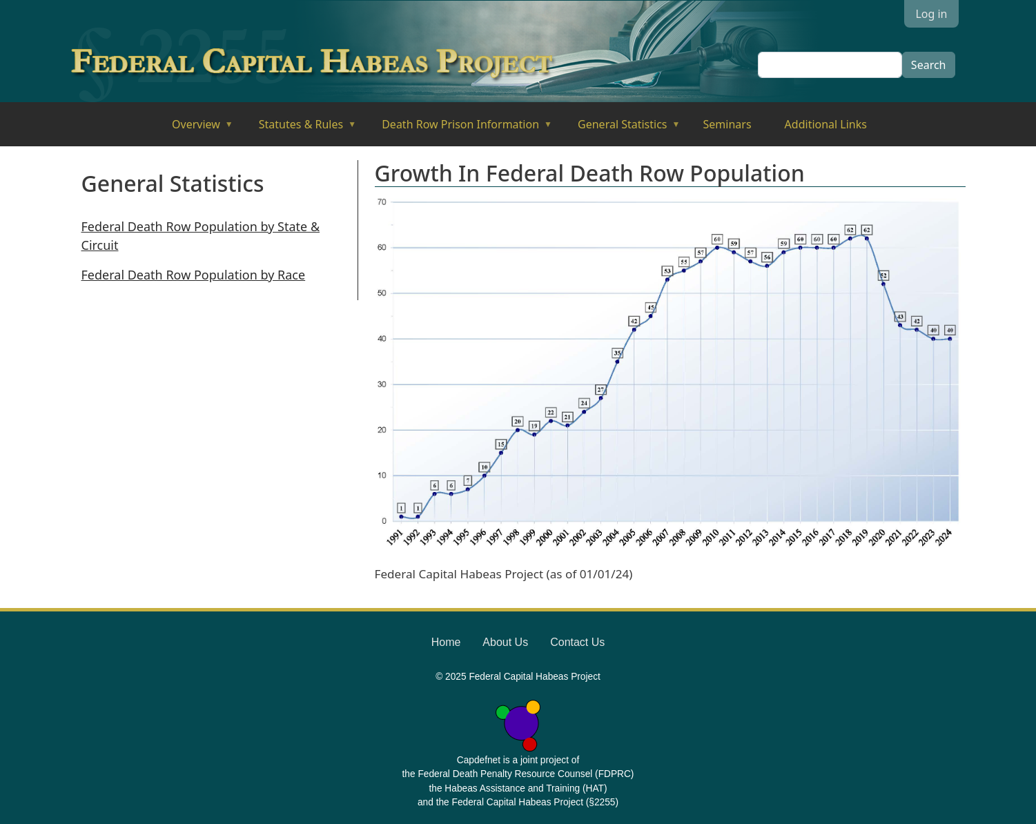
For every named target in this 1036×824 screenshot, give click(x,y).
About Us (505, 642)
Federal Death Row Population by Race (193, 274)
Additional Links (826, 124)
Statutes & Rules (298, 129)
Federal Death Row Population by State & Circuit (200, 235)
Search (928, 64)
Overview (193, 129)
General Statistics (619, 129)
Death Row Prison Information (457, 129)
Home (446, 642)
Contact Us (577, 642)
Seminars (727, 124)
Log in (931, 13)
